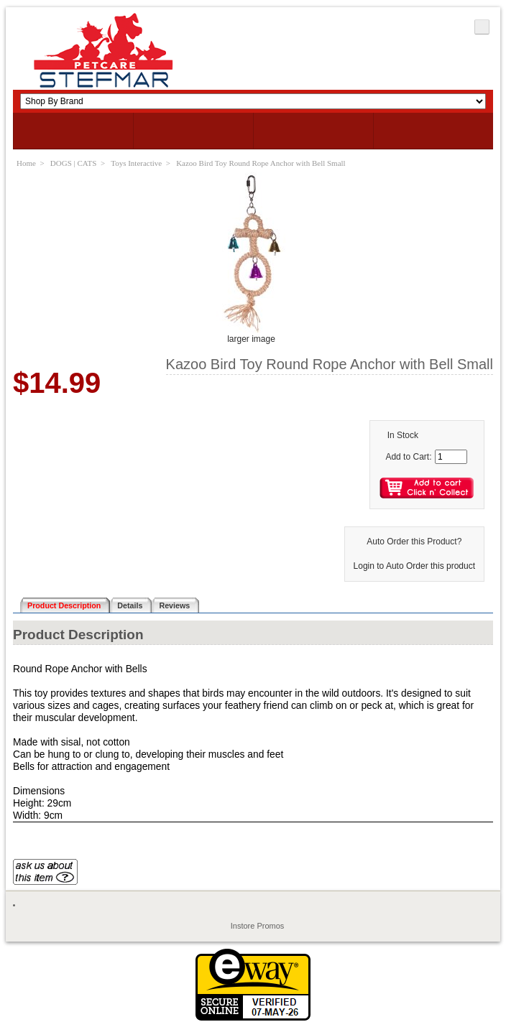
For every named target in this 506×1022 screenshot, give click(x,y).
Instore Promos (258, 925)
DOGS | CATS (73, 163)
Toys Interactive (136, 163)
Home (26, 163)
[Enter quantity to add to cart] (451, 457)
